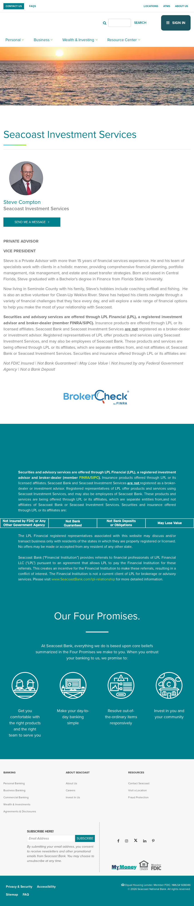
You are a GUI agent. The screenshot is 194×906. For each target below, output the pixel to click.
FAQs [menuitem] (32, 6)
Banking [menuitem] (9, 772)
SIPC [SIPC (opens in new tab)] (95, 477)
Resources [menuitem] (136, 772)
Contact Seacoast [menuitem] (139, 783)
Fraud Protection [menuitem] (138, 797)
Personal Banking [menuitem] (14, 783)
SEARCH (140, 22)
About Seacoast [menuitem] (78, 772)
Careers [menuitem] (70, 790)
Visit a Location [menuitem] (137, 790)
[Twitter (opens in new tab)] (135, 841)
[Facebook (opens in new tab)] (118, 841)
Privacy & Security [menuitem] (19, 887)
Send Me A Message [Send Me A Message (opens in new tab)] (31, 222)
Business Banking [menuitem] (14, 790)
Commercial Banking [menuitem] (16, 797)
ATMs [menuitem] (166, 6)
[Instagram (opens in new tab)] (127, 841)
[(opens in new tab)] (97, 407)
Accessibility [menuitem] (46, 887)
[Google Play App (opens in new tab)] (148, 853)
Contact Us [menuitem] (14, 6)
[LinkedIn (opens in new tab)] (145, 841)
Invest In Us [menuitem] (73, 797)
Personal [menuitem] (11, 39)
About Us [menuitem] (181, 6)
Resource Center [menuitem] (104, 39)
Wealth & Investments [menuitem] (16, 804)
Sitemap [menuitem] (12, 894)
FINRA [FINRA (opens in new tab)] (84, 477)
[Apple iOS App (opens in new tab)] (123, 853)
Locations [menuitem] (151, 6)
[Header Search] (119, 22)
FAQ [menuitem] (26, 894)
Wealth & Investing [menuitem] (67, 39)
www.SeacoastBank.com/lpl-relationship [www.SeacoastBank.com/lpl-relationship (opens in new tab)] (83, 579)
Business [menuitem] (35, 39)
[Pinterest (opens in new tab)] (153, 841)
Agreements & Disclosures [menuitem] (19, 811)
